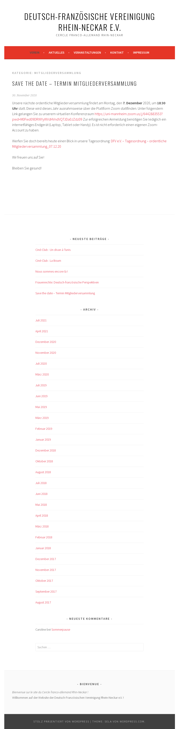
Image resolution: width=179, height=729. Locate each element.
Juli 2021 (41, 320)
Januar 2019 (43, 439)
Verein (34, 52)
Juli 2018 (41, 483)
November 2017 (45, 570)
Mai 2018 (41, 505)
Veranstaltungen (87, 52)
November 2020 (45, 353)
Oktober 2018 (44, 461)
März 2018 (42, 526)
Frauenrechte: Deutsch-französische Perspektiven (67, 282)
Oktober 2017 (44, 581)
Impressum (141, 52)
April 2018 (41, 515)
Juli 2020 (41, 363)
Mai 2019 (41, 407)
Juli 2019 (41, 385)
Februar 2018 (43, 537)
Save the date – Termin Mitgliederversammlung (74, 83)
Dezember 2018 (45, 450)
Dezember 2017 (45, 559)
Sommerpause (60, 629)
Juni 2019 (41, 396)
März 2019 (42, 418)
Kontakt (117, 52)
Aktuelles (56, 52)
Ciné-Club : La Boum (48, 261)
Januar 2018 (43, 548)
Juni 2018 (41, 494)
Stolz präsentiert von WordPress (61, 721)
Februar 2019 (43, 429)
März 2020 (42, 374)
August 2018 (43, 472)
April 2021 (41, 331)
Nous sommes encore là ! (51, 271)
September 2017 (46, 591)
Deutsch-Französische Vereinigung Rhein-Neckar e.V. (89, 21)
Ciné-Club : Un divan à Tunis (53, 250)
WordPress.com (132, 721)
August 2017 (43, 602)
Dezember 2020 (45, 342)
